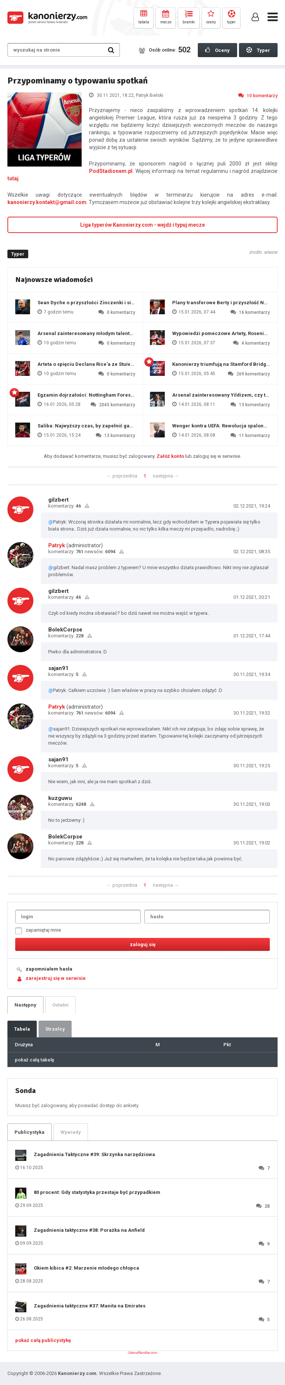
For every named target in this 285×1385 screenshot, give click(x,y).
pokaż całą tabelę (34, 1060)
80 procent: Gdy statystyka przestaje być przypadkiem (97, 1192)
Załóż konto (170, 456)
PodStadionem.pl (110, 171)
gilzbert (58, 499)
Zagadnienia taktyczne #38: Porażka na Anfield (89, 1230)
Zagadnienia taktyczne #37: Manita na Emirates (89, 1306)
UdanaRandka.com (142, 1353)
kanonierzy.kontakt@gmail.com (46, 202)
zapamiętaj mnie (38, 930)
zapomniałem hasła (49, 969)
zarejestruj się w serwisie (56, 978)
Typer (258, 50)
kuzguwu (60, 798)
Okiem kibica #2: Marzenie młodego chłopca (86, 1268)
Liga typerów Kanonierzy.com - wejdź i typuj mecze (142, 225)
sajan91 (58, 668)
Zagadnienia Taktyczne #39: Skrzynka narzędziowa (94, 1154)
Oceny (217, 50)
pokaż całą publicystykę (43, 1340)
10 (258, 95)
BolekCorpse (65, 629)
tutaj (13, 178)
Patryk (56, 545)
